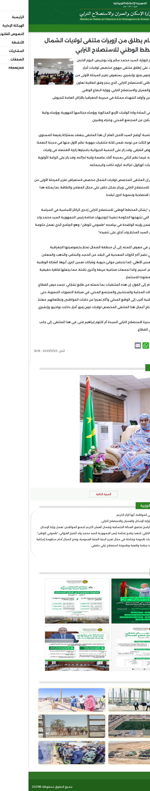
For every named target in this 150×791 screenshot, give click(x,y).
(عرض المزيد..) (136, 551)
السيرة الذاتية (75, 494)
